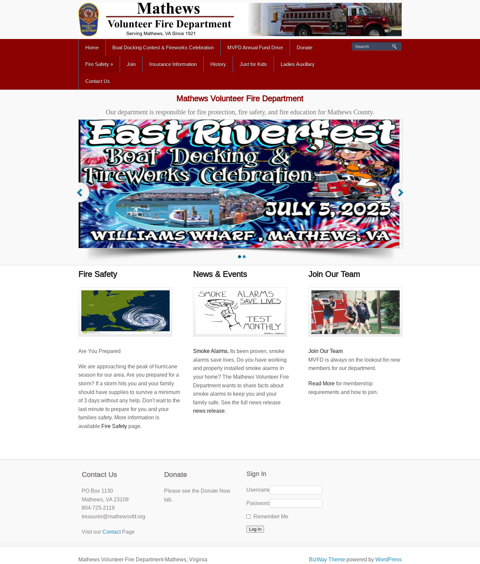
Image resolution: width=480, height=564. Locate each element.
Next (398, 198)
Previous (84, 198)
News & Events (220, 274)
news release (209, 411)
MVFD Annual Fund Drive (255, 47)
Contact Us (97, 81)
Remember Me (270, 516)
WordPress (388, 559)
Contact (111, 532)
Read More (321, 383)
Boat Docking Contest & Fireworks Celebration (163, 47)
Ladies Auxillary (298, 64)
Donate (304, 47)
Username (257, 490)
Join (131, 64)
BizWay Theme (327, 559)
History (218, 64)
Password (257, 503)
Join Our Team (334, 274)
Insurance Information (173, 64)
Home (92, 47)
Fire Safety (99, 64)
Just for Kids (253, 64)
